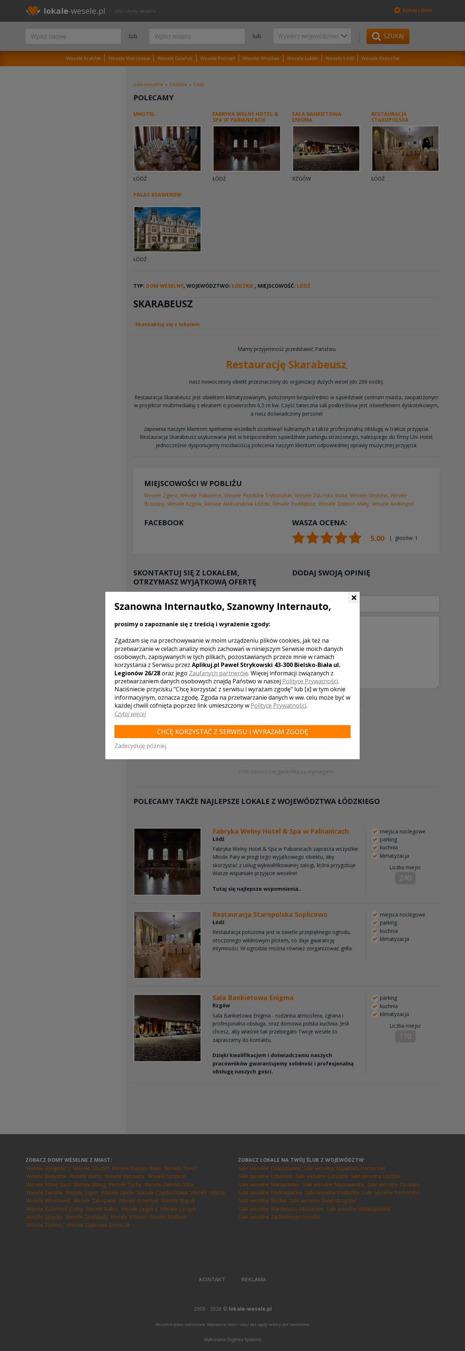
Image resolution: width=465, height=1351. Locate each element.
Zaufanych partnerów (218, 673)
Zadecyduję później (140, 746)
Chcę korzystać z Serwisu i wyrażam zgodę (232, 731)
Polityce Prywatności (310, 681)
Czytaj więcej (130, 714)
